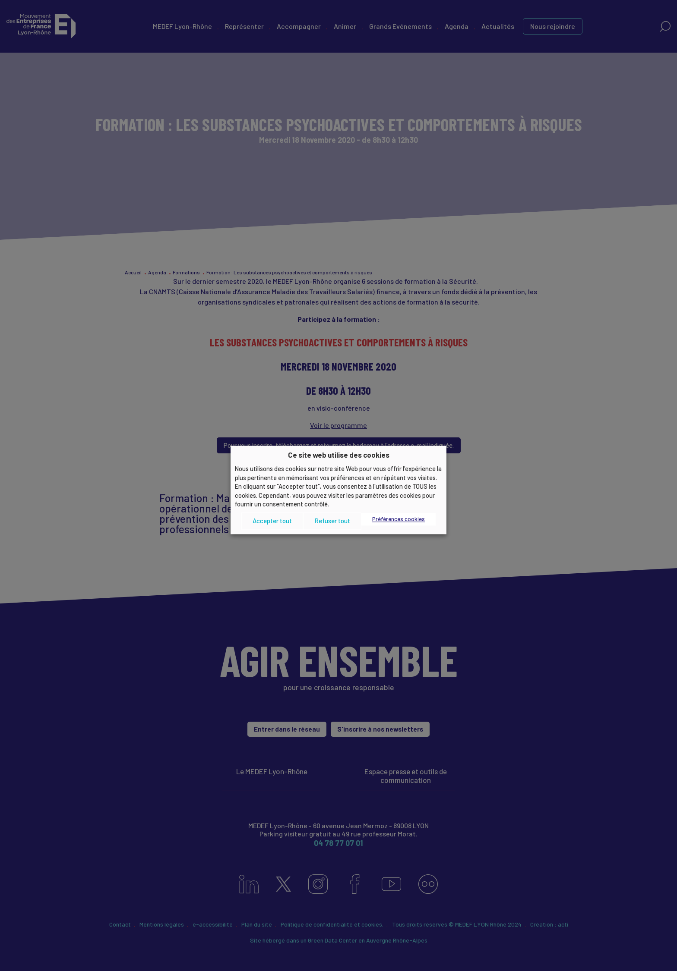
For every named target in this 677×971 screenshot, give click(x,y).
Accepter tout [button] (272, 521)
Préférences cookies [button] (398, 518)
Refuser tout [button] (332, 521)
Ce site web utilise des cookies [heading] (338, 454)
